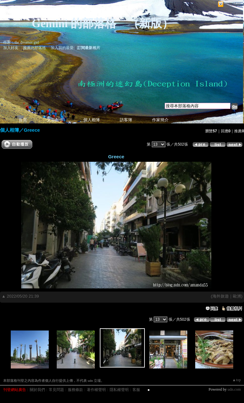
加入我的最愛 (62, 48)
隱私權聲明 (119, 389)
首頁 (23, 119)
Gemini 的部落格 (74, 23)
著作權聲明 (96, 389)
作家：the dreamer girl (21, 42)
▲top (236, 380)
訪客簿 (126, 119)
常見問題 (56, 389)
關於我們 (37, 389)
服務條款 (75, 389)
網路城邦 (232, 4)
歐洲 (237, 296)
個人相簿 (91, 119)
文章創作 (55, 119)
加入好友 (10, 48)
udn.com (234, 389)
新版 (150, 23)
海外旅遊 (220, 296)
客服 (136, 389)
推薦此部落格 (34, 48)
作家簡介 (160, 119)
